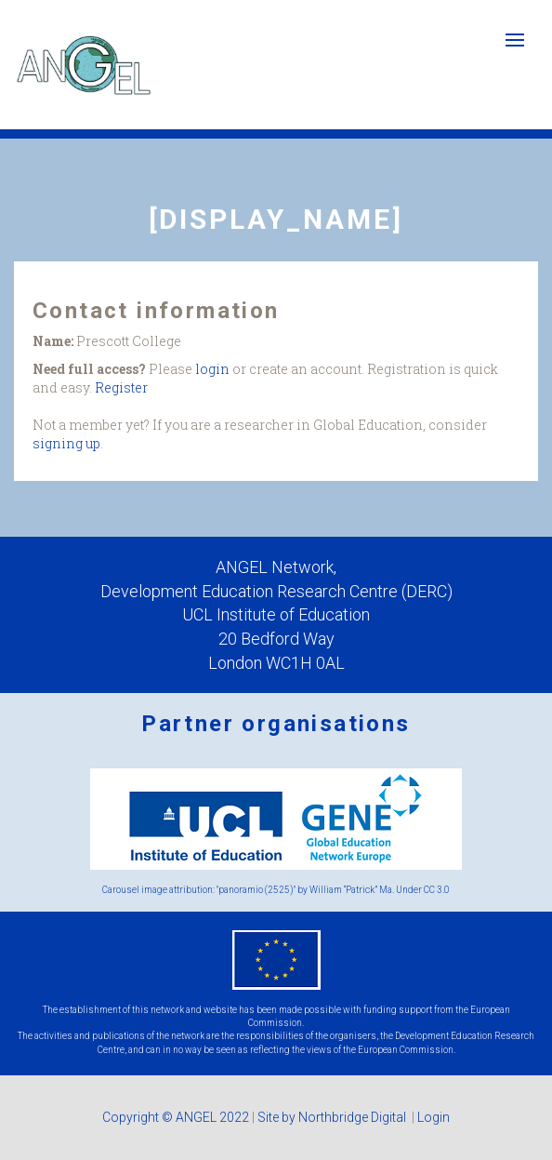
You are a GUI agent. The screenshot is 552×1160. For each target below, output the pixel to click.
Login (433, 1117)
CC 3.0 (437, 890)
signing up (66, 443)
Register (121, 387)
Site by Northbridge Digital (333, 1117)
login (212, 369)
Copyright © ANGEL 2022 (175, 1117)
